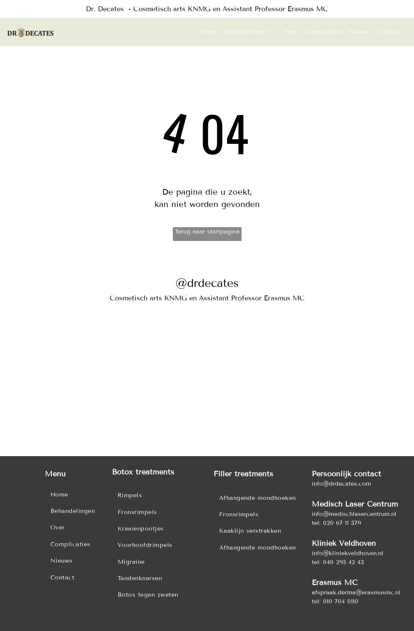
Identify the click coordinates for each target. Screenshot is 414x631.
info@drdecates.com (341, 483)
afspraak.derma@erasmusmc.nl (356, 592)
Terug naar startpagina (207, 231)
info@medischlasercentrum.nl (354, 513)
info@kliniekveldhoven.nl (347, 553)
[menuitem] (209, 32)
